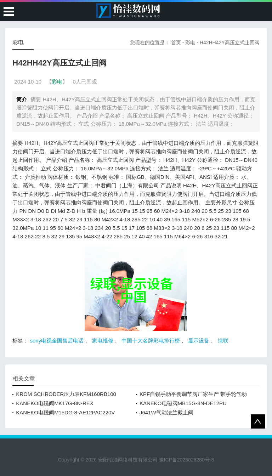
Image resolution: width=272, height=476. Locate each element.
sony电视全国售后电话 (57, 341)
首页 (176, 42)
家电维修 (102, 341)
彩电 (190, 42)
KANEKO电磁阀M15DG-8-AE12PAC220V (65, 412)
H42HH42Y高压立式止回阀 (230, 42)
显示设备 (198, 341)
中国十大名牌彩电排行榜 (150, 341)
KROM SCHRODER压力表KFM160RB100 (66, 394)
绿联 (223, 341)
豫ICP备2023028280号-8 (186, 460)
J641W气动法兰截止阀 (166, 412)
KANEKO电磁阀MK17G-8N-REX (54, 403)
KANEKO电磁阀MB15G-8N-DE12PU (183, 403)
